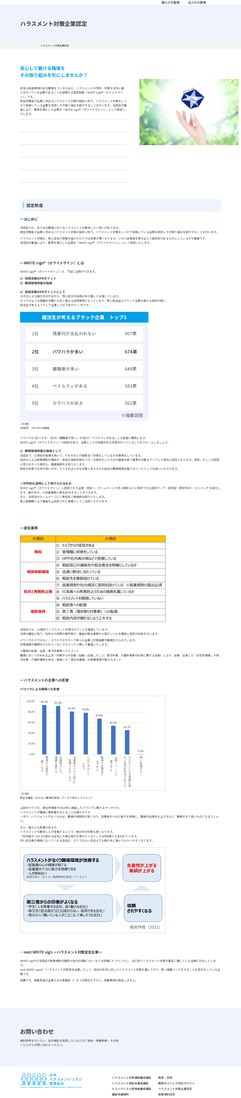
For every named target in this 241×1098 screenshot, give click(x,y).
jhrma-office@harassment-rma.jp (95, 954)
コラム (181, 7)
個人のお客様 (92, 8)
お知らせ (198, 7)
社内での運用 (83, 142)
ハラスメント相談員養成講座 (111, 1062)
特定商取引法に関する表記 (66, 1092)
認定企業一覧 (39, 152)
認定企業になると (39, 142)
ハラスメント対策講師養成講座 (112, 1057)
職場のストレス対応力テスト (157, 1062)
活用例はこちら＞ (31, 482)
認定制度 (39, 131)
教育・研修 (146, 1057)
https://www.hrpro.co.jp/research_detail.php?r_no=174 (53, 406)
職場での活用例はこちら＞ (37, 449)
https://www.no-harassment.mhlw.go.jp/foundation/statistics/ (57, 776)
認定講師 (165, 7)
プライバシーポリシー (33, 1092)
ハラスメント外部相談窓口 (156, 1079)
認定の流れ (83, 131)
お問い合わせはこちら (194, 1011)
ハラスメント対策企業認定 (156, 1068)
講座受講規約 (101, 1073)
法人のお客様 (118, 8)
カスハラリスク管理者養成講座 (112, 1068)
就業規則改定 (147, 1073)
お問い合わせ (83, 152)
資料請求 (225, 7)
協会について (144, 7)
